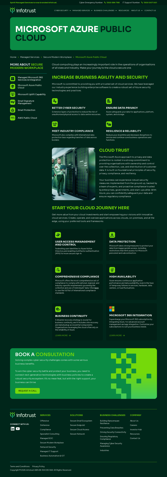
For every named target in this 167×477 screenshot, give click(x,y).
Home (13, 57)
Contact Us (150, 10)
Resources (135, 434)
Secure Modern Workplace (57, 57)
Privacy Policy (38, 466)
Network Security (48, 447)
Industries (104, 450)
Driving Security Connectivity (113, 432)
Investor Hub (136, 429)
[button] (62, 10)
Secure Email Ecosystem (81, 421)
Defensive (44, 425)
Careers (133, 425)
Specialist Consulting (49, 434)
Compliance (45, 429)
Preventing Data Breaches (111, 428)
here (96, 288)
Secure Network (77, 434)
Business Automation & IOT (52, 456)
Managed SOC (46, 438)
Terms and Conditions (20, 466)
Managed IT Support (49, 451)
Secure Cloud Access (79, 429)
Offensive (44, 421)
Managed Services (29, 57)
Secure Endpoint (77, 425)
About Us (134, 421)
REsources (124, 10)
